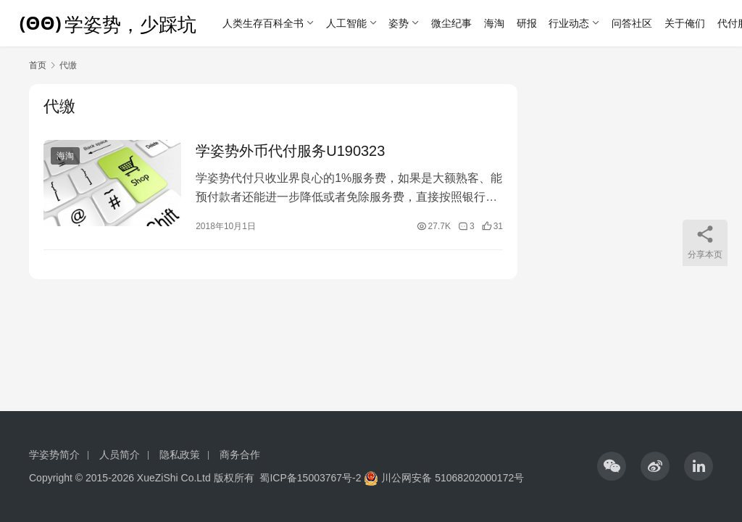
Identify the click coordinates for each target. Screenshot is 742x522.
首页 (37, 65)
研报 (527, 23)
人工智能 (346, 23)
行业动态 (569, 23)
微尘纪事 (451, 23)
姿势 (398, 23)
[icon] (611, 466)
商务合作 (240, 454)
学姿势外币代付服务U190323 (290, 151)
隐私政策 (179, 454)
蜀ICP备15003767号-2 (310, 478)
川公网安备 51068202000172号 (452, 478)
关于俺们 (684, 23)
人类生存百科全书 (263, 23)
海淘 (494, 23)
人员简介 (119, 454)
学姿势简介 (54, 454)
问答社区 (632, 23)
